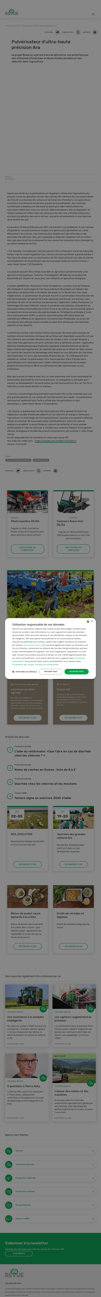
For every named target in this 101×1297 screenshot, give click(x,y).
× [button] (92, 619)
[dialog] (50, 648)
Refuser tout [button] (49, 669)
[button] (24, 676)
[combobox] (88, 619)
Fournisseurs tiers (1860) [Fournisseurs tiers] (35, 642)
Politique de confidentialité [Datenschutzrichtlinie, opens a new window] (47, 662)
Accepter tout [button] (76, 669)
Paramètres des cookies (23, 662)
